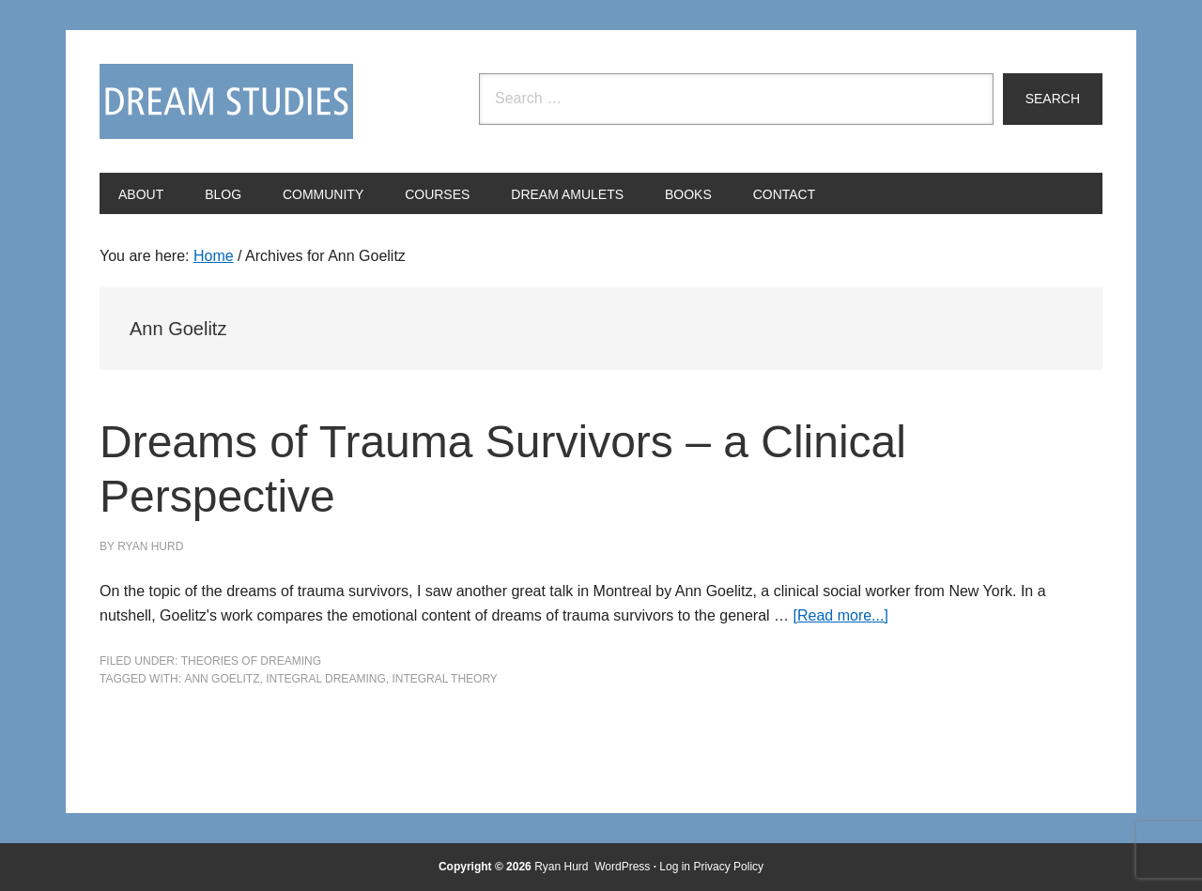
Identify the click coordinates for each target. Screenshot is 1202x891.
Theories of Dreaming (251, 661)
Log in (674, 866)
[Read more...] (841, 615)
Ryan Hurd (563, 866)
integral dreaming (326, 678)
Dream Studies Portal (226, 101)
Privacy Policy (728, 866)
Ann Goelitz (221, 678)
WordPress (622, 866)
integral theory (444, 678)
